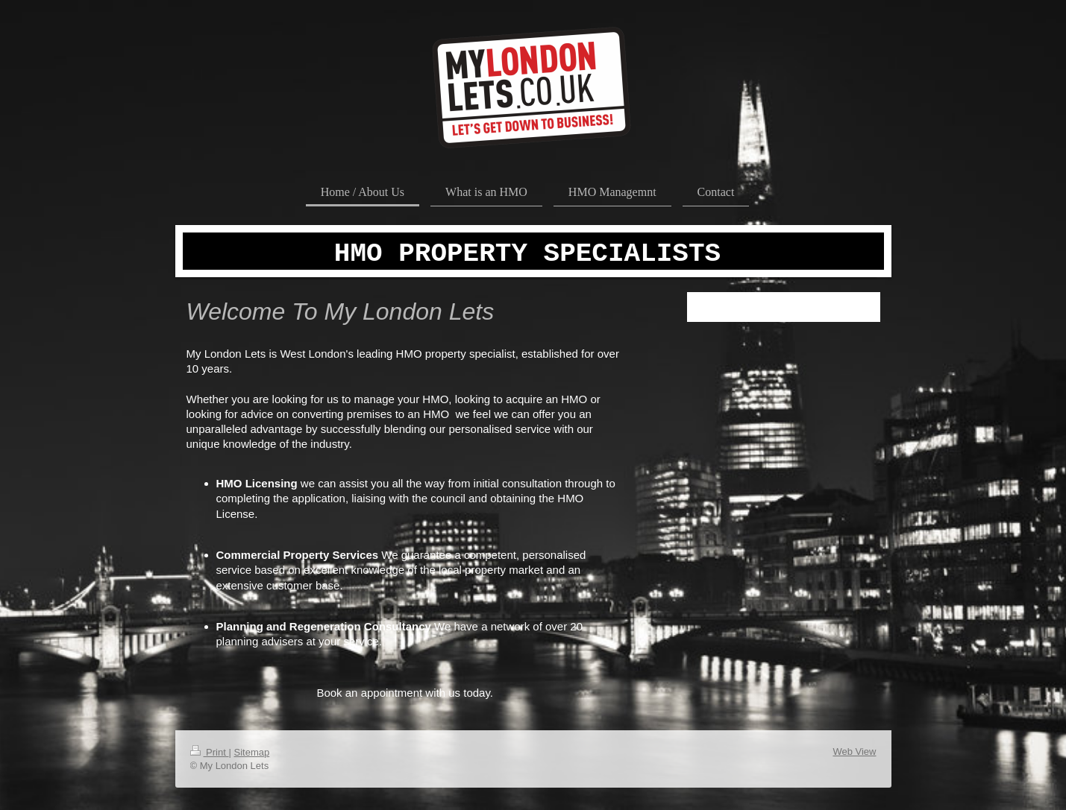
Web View (854, 751)
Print (209, 752)
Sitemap (251, 752)
